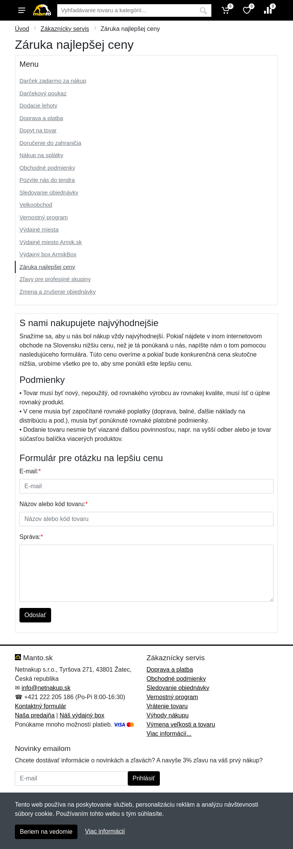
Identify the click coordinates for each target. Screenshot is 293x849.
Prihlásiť (144, 778)
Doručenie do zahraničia (50, 143)
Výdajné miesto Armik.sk (50, 242)
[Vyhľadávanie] (126, 10)
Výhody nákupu (167, 715)
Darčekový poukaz (42, 93)
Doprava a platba (41, 118)
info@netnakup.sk (45, 688)
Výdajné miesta (39, 229)
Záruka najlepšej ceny (47, 267)
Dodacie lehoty (38, 105)
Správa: (31, 537)
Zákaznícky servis (64, 29)
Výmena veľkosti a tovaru (180, 724)
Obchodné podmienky (47, 167)
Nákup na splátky (41, 155)
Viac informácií (105, 831)
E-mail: (30, 471)
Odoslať (35, 615)
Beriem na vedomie (46, 831)
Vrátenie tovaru (167, 706)
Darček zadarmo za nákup (52, 80)
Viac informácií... (169, 733)
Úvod (22, 29)
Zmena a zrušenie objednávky (57, 291)
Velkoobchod (35, 204)
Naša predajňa (35, 715)
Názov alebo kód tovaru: (53, 504)
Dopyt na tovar (38, 130)
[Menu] (22, 10)
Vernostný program (43, 217)
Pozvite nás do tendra (47, 180)
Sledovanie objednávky (48, 192)
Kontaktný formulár (40, 706)
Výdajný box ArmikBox (47, 254)
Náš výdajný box (82, 715)
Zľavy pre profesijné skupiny (55, 279)
